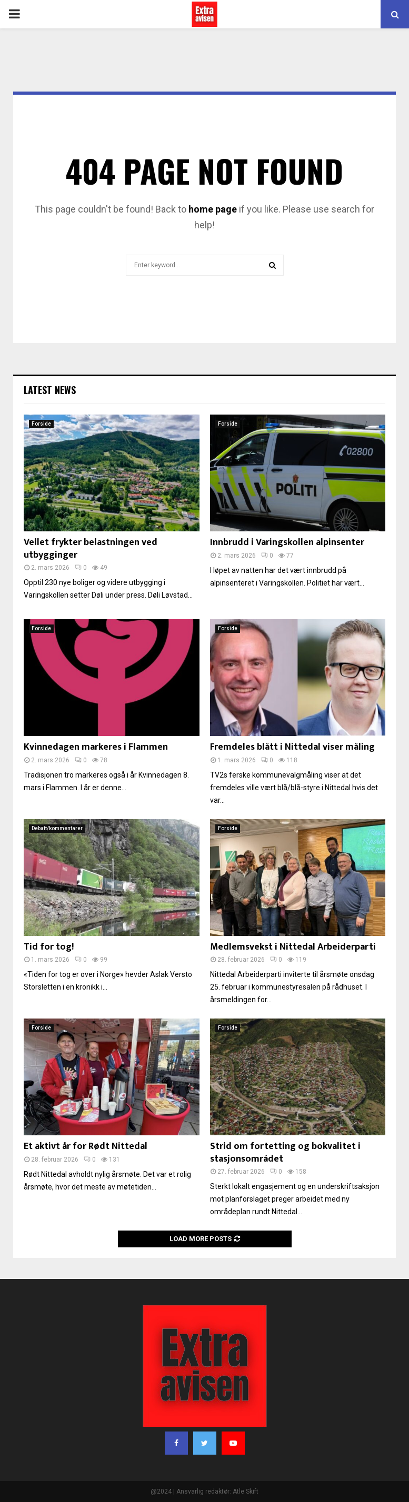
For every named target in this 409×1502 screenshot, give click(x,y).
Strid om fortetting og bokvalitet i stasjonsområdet (285, 1152)
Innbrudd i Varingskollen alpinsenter (287, 542)
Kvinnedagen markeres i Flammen (96, 747)
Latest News (50, 390)
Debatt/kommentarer (57, 828)
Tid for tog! (49, 947)
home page (212, 209)
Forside (41, 424)
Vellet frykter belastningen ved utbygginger (90, 548)
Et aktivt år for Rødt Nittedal (85, 1146)
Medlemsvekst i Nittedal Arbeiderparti (293, 947)
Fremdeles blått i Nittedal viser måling (292, 747)
